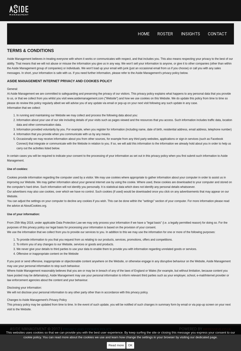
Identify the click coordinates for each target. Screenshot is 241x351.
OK (130, 345)
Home (144, 33)
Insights (190, 33)
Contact (217, 33)
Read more (116, 345)
